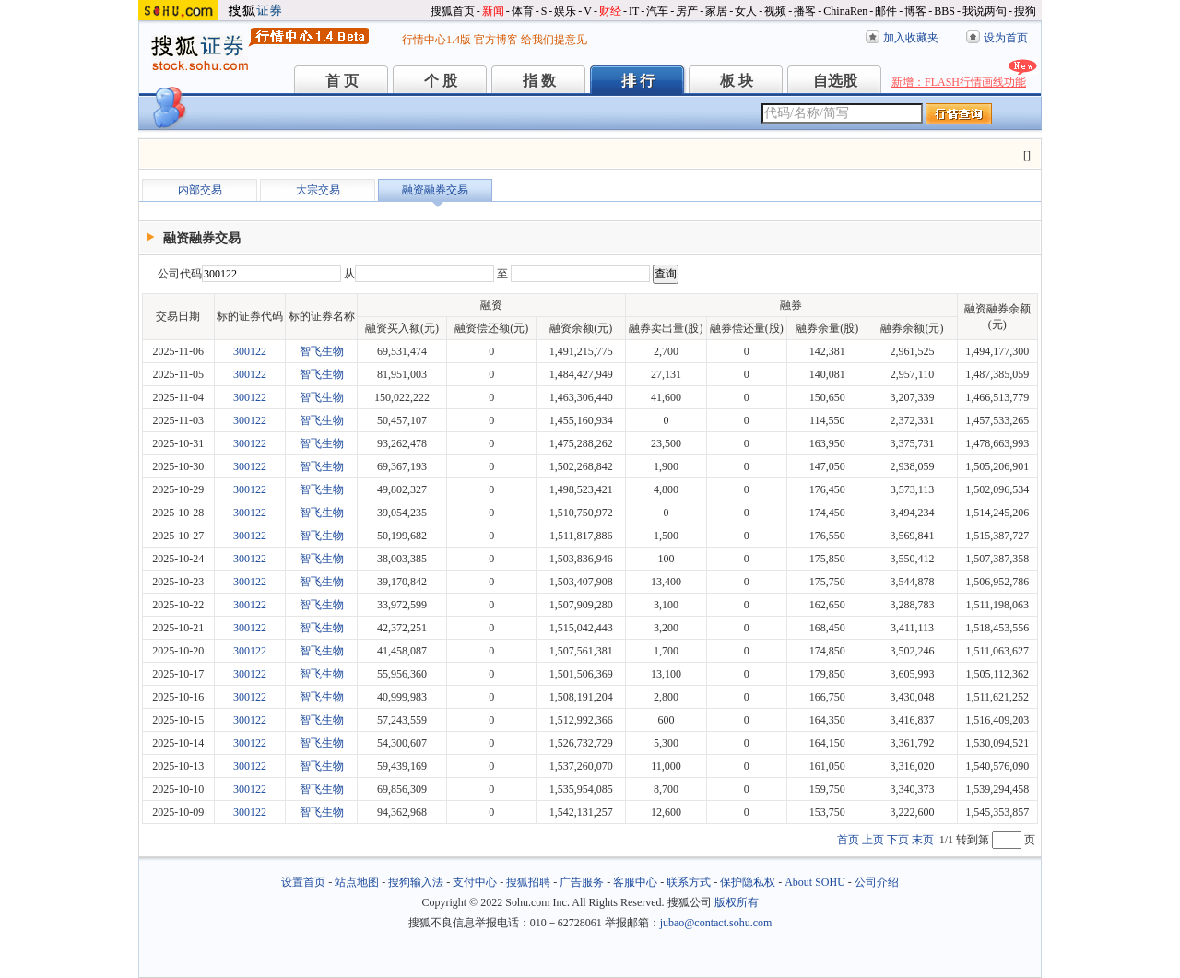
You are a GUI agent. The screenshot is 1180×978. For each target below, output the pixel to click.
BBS (944, 11)
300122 (249, 351)
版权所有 (736, 902)
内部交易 (200, 189)
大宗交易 (318, 189)
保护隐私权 (747, 882)
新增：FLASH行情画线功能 (958, 82)
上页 (873, 839)
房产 (687, 11)
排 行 (638, 80)
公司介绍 (877, 882)
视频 (775, 11)
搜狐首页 (453, 11)
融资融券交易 (435, 189)
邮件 (886, 11)
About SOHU (815, 882)
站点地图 (357, 882)
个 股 (440, 80)
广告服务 (582, 882)
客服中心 (635, 882)
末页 (923, 839)
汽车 (657, 11)
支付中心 (475, 882)
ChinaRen (845, 11)
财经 (610, 11)
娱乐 (565, 11)
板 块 (736, 80)
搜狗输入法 (415, 882)
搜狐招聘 (528, 882)
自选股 (835, 80)
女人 (746, 11)
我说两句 (984, 11)
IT (634, 11)
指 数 (539, 80)
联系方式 (689, 882)
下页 (898, 839)
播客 (805, 11)
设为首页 (1006, 37)
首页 (848, 839)
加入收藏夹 (910, 37)
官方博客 (496, 39)
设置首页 (303, 882)
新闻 (493, 11)
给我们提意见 (554, 39)
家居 (716, 11)
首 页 (342, 80)
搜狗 (1025, 11)
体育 (523, 11)
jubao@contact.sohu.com (716, 922)
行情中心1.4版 (436, 39)
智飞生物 (322, 351)
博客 (915, 11)
